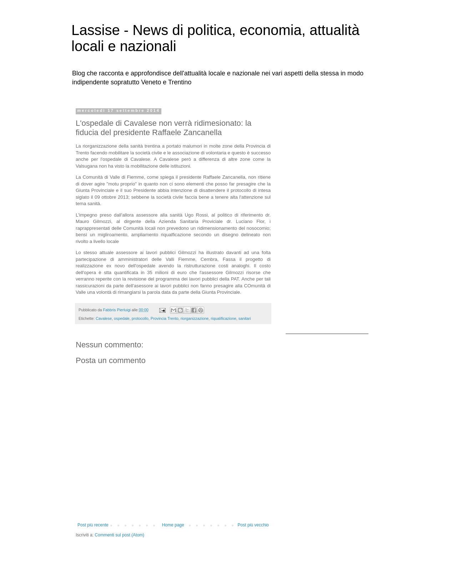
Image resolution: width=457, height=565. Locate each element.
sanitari (244, 318)
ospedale (122, 318)
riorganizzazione (195, 318)
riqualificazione (223, 318)
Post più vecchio (253, 524)
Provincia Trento (165, 318)
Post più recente (93, 524)
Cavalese (104, 318)
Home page (173, 524)
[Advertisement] (330, 215)
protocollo (140, 318)
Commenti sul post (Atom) (119, 534)
